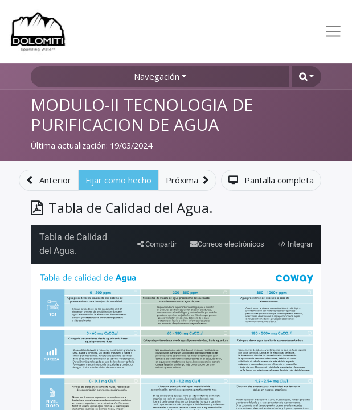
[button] (306, 76)
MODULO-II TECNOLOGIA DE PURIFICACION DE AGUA (142, 114)
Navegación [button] (156, 76)
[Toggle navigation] (331, 31)
